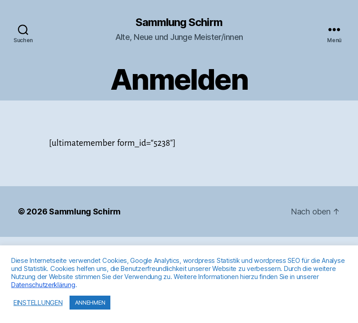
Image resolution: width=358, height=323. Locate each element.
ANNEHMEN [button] (90, 302)
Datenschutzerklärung (43, 285)
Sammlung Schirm (178, 22)
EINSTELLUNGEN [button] (38, 303)
